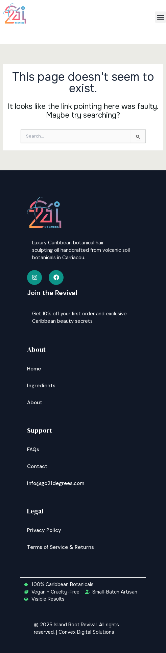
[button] (160, 17)
